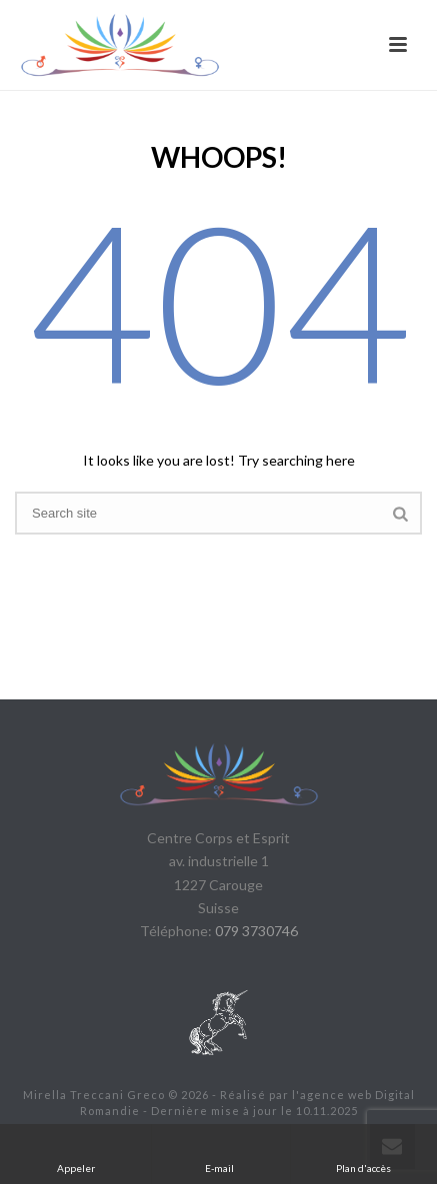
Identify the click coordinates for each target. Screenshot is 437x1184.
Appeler (76, 1153)
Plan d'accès (363, 1153)
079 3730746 (256, 930)
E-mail (220, 1153)
